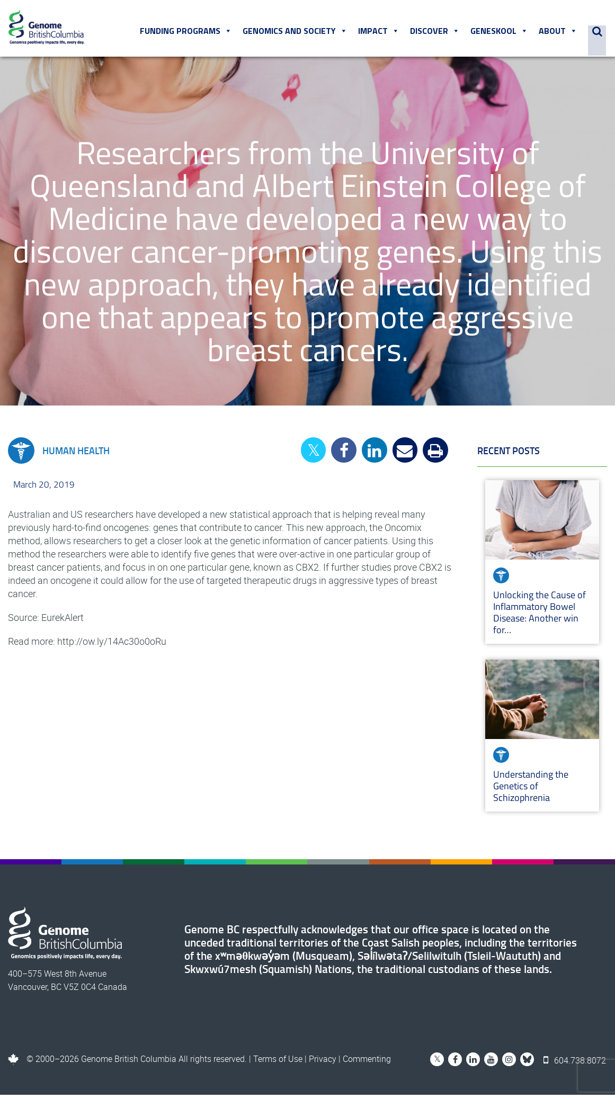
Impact (380, 33)
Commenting (367, 1063)
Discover (436, 33)
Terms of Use (277, 1063)
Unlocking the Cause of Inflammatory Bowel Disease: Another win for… (539, 616)
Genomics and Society (296, 33)
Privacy (322, 1063)
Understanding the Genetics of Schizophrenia (530, 790)
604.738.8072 (576, 1063)
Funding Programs (187, 33)
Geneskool (501, 33)
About (559, 33)
